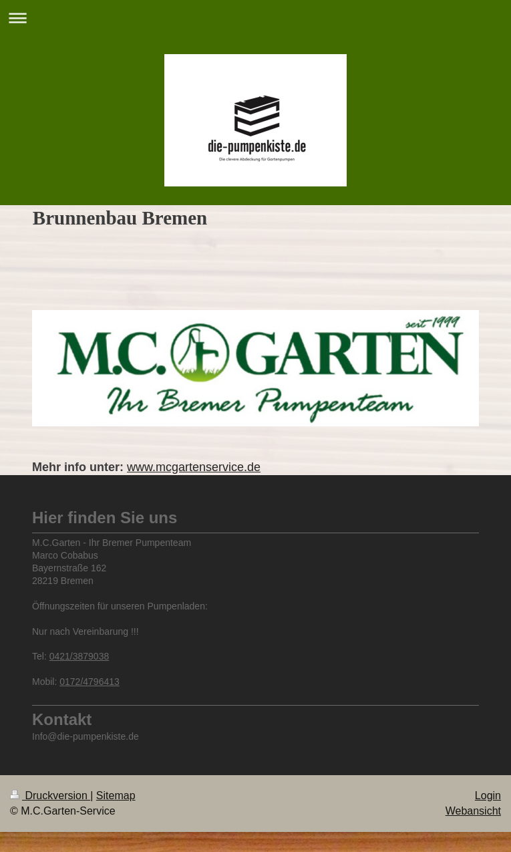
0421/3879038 (79, 656)
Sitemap (116, 795)
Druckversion (50, 795)
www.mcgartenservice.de (194, 467)
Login (488, 795)
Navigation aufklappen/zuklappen (255, 17)
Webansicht (473, 811)
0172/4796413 (89, 681)
